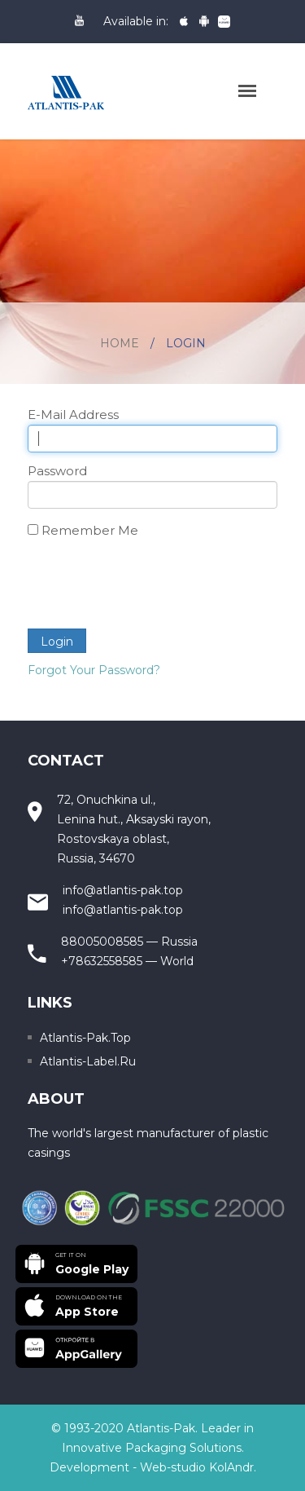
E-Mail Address (73, 414)
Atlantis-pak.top (85, 1037)
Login (57, 641)
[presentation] (151, 584)
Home (119, 343)
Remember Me (89, 530)
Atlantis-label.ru (88, 1061)
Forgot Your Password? (94, 670)
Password (57, 471)
